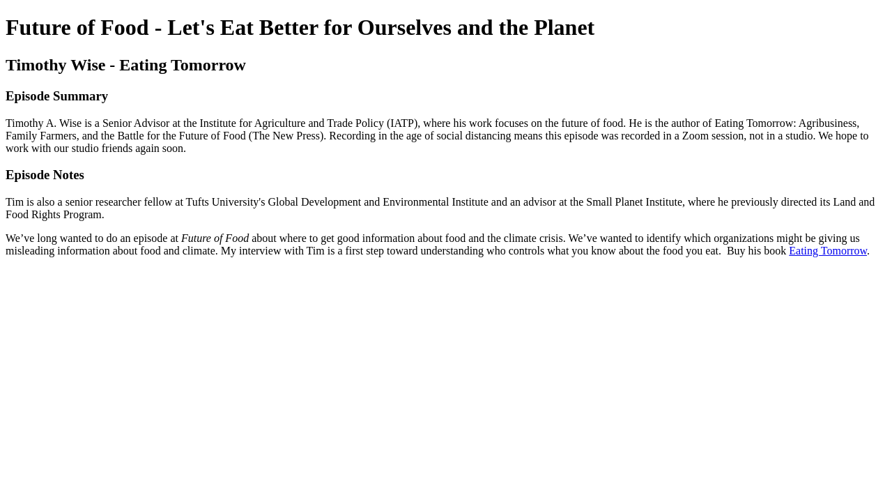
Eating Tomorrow (828, 251)
